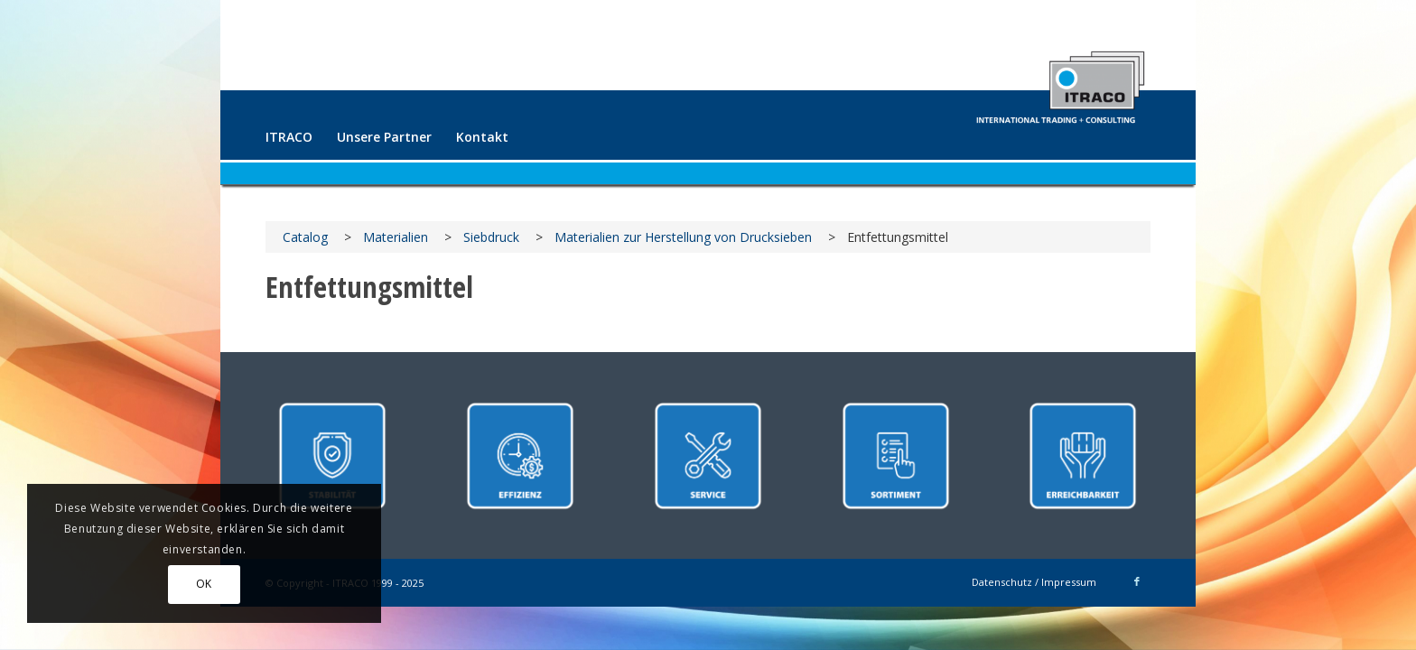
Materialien (395, 237)
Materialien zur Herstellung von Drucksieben (683, 237)
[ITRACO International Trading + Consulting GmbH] (1060, 79)
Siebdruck (491, 237)
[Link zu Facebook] (1136, 581)
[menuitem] (289, 137)
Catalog (305, 237)
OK (204, 583)
